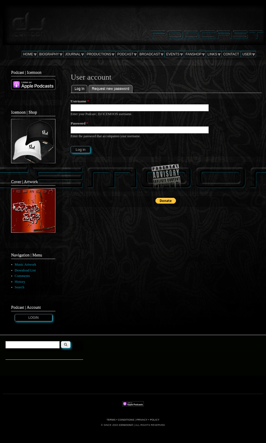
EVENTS (173, 54)
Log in (81, 87)
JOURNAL (73, 54)
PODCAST (125, 54)
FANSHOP (193, 54)
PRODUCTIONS (99, 54)
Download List (25, 270)
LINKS (212, 54)
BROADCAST (149, 54)
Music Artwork (25, 264)
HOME (28, 54)
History (20, 282)
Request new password (110, 88)
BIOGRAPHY (49, 54)
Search (19, 287)
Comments (22, 276)
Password (79, 123)
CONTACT (231, 54)
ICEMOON (125, 425)
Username (80, 101)
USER (247, 54)
